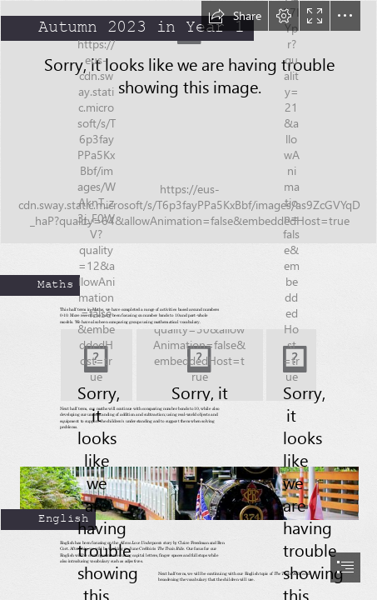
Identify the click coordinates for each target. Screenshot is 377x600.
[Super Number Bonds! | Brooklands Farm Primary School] (200, 365)
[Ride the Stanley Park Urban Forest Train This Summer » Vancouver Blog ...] (188, 485)
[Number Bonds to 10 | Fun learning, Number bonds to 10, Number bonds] (96, 365)
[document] (188, 300)
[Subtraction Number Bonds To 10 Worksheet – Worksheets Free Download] (291, 365)
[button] (234, 16)
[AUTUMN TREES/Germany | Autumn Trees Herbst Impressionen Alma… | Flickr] (188, 122)
